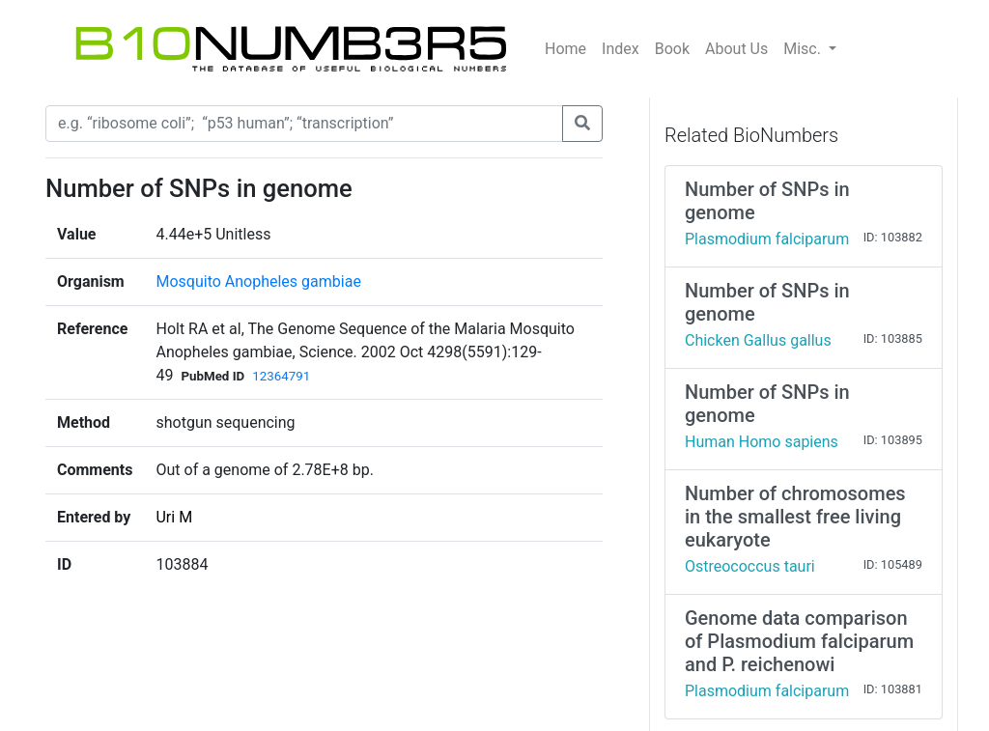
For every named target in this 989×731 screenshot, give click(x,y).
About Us (736, 49)
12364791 (281, 376)
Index (620, 49)
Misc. (804, 49)
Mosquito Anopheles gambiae (257, 281)
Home (565, 49)
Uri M (173, 517)
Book (672, 49)
